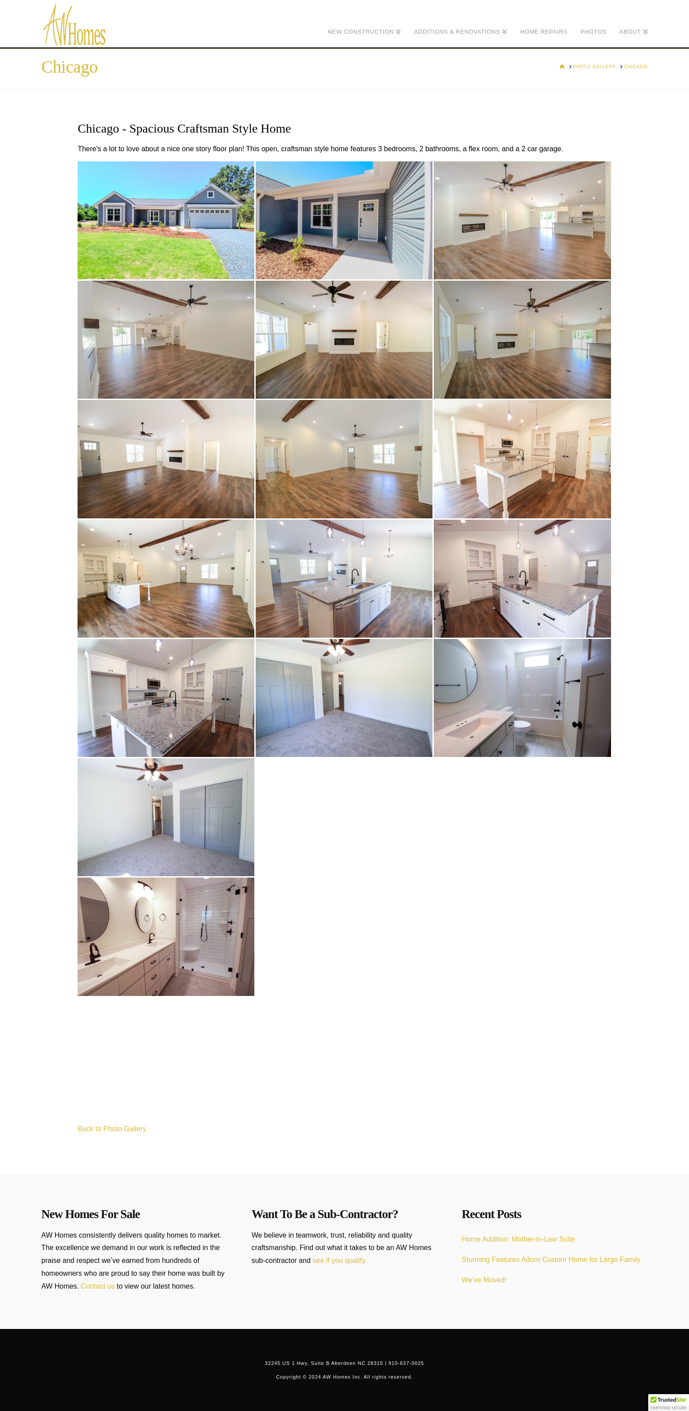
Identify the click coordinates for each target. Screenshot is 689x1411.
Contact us (98, 1286)
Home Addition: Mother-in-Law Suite (518, 1239)
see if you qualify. (340, 1260)
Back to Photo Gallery (112, 1129)
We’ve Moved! (484, 1280)
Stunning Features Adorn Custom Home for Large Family (551, 1259)
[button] (668, 1402)
